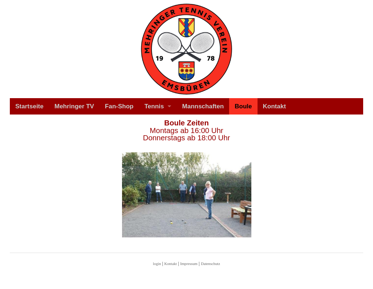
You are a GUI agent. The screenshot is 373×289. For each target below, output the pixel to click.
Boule (243, 106)
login (157, 264)
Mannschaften (203, 106)
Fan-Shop (119, 106)
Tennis (154, 106)
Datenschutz (210, 264)
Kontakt (274, 106)
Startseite (29, 106)
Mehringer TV (74, 106)
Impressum (188, 264)
